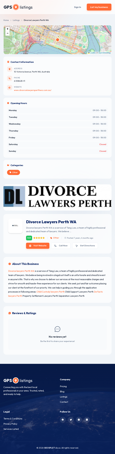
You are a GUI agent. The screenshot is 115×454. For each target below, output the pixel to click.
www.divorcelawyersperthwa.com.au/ (32, 90)
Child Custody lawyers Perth (50, 291)
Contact (64, 401)
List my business (99, 7)
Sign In (77, 7)
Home (6, 20)
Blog (62, 391)
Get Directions (85, 245)
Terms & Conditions (12, 418)
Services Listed (11, 428)
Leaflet (91, 53)
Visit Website (37, 245)
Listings (16, 20)
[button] (7, 29)
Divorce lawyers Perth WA (21, 270)
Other (54, 238)
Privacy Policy (10, 423)
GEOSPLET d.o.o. (52, 448)
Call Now (60, 245)
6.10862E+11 (19, 81)
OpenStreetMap (104, 53)
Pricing (63, 386)
